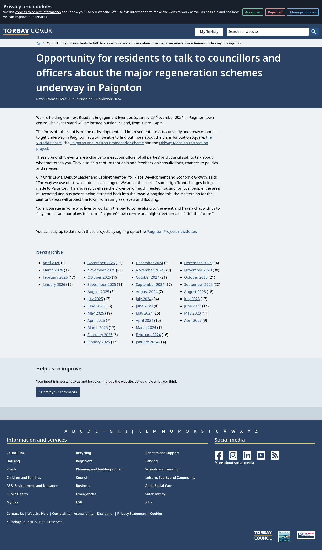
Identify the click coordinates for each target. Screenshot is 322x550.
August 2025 (98, 291)
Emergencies (86, 494)
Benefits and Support (162, 453)
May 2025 (95, 313)
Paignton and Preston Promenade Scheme (107, 142)
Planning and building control (99, 469)
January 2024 (147, 341)
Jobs (148, 502)
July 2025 (95, 298)
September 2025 (101, 284)
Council (82, 477)
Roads (11, 469)
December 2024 (149, 262)
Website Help (38, 513)
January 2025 (98, 341)
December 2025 (101, 262)
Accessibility (83, 513)
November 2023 (198, 270)
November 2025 (101, 270)
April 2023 (193, 320)
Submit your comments (58, 392)
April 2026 (51, 262)
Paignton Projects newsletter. (172, 231)
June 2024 (144, 305)
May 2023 (192, 313)
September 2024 (150, 284)
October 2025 (99, 277)
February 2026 (55, 277)
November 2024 (149, 270)
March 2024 (146, 327)
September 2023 (198, 284)
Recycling (83, 453)
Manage (303, 12)
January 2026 (54, 284)
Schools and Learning (162, 469)
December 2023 (198, 262)
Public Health (17, 494)
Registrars (84, 461)
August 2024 (147, 291)
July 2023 (192, 298)
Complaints (61, 513)
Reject (275, 12)
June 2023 (192, 305)
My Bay (12, 502)
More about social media (234, 462)
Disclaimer (105, 513)
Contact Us (15, 513)
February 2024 (148, 334)
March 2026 (53, 270)
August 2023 (195, 291)
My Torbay (209, 31)
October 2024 (147, 277)
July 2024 (143, 298)
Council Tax (16, 453)
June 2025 (96, 305)
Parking (151, 461)
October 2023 (196, 277)
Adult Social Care (158, 485)
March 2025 (97, 327)
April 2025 (96, 320)
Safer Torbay (155, 494)
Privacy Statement (131, 513)
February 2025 (100, 334)
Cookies (156, 513)
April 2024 (144, 320)
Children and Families (24, 477)
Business (83, 485)
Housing (13, 461)
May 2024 (144, 313)
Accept (253, 12)
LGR (79, 502)
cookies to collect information (38, 12)
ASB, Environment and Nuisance (32, 485)
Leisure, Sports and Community (170, 477)
